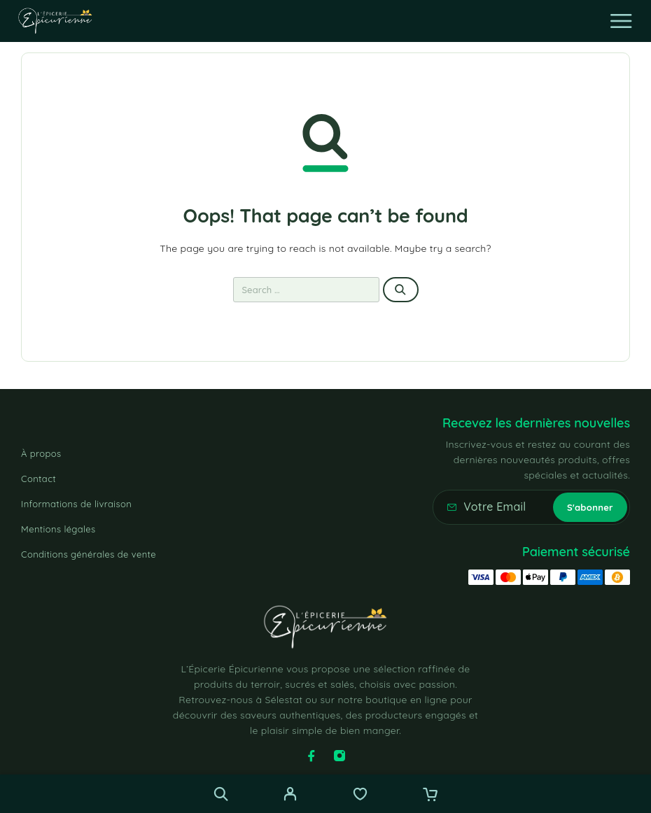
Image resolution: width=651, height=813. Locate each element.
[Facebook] (312, 756)
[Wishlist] (360, 795)
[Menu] (621, 21)
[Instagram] (340, 756)
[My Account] (290, 795)
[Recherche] (221, 793)
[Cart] (430, 795)
